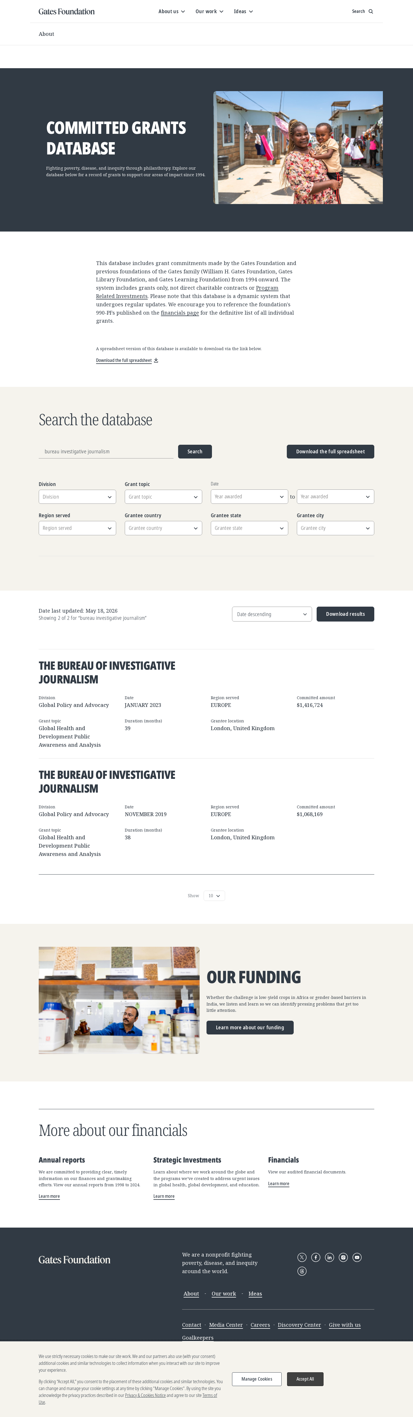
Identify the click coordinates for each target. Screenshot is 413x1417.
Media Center (226, 1324)
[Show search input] (363, 11)
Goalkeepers (198, 1337)
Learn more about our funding (250, 1027)
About (46, 33)
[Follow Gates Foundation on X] (302, 1257)
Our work (224, 1293)
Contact (191, 1324)
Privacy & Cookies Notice (145, 1399)
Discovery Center (299, 1324)
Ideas (255, 1293)
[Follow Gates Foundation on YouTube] (357, 1257)
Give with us (345, 1324)
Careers (260, 1324)
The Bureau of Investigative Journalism (107, 672)
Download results (341, 616)
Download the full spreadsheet (330, 451)
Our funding (253, 976)
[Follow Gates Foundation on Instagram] (343, 1257)
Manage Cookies (256, 1382)
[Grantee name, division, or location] (106, 451)
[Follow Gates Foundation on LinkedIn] (329, 1257)
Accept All (305, 1382)
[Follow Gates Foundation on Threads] (302, 1271)
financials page (180, 312)
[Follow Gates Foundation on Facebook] (316, 1257)
